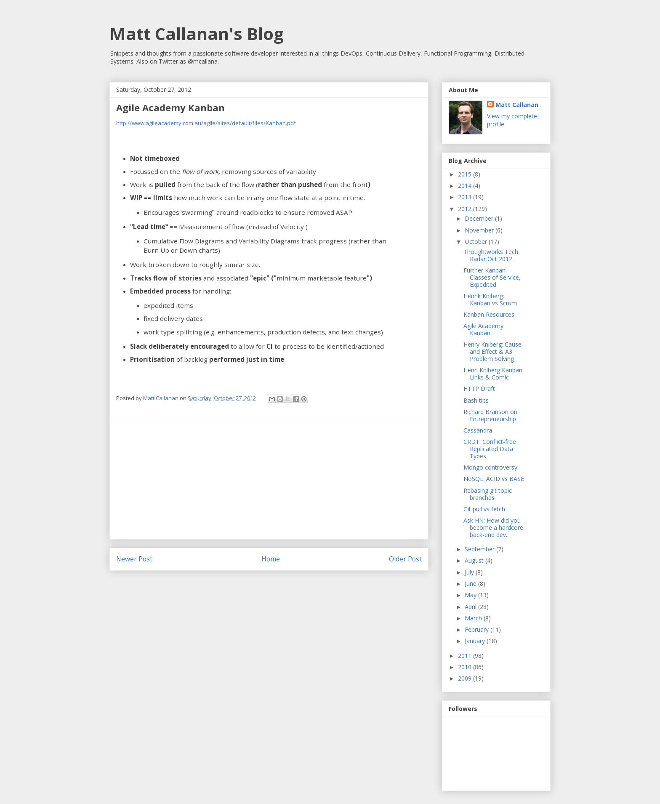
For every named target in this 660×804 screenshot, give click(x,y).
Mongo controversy (490, 467)
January (476, 641)
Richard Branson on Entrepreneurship (490, 415)
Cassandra (477, 430)
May (471, 595)
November (480, 230)
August (475, 560)
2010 (465, 667)
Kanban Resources (488, 314)
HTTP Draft (479, 389)
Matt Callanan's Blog (196, 33)
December (480, 218)
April (471, 607)
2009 (465, 678)
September (480, 549)
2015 (465, 174)
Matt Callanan (516, 105)
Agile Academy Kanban (483, 329)
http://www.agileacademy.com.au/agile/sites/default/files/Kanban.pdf (206, 123)
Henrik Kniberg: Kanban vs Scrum (490, 299)
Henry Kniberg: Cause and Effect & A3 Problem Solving (492, 351)
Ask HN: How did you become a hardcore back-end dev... (493, 527)
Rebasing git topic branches (487, 494)
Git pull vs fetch (484, 509)
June (471, 584)
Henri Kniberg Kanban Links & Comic (492, 373)
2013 (465, 197)
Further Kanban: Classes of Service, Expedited (492, 277)
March (474, 618)
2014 (465, 186)
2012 (465, 209)
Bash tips (476, 400)
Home (270, 559)
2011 (465, 656)
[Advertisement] (269, 480)
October (477, 242)
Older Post (405, 559)
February (477, 629)
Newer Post (134, 559)
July (470, 572)
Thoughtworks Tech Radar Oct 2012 (490, 255)
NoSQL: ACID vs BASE (493, 479)
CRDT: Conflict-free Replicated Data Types (489, 449)
